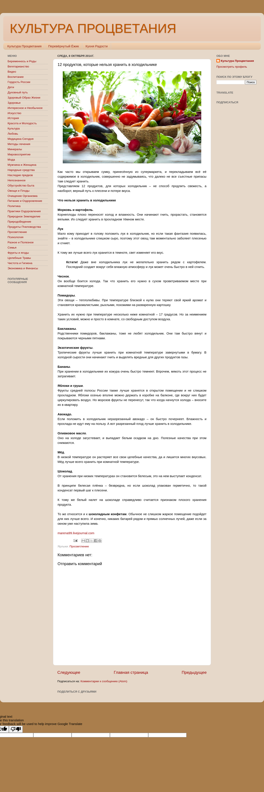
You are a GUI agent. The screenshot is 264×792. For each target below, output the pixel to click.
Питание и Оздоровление (25, 200)
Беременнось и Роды (22, 61)
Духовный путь (18, 92)
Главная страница (131, 672)
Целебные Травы (19, 258)
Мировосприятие (19, 154)
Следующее (68, 672)
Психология (15, 237)
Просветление (79, 546)
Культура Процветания (24, 46)
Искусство (14, 113)
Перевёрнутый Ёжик (63, 46)
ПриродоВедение (19, 221)
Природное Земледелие (24, 216)
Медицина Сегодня (21, 138)
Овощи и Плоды (18, 190)
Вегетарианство (18, 66)
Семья (12, 247)
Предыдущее (194, 672)
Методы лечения (19, 144)
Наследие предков (20, 175)
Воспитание (16, 76)
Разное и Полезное (21, 242)
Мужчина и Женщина (22, 164)
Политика (14, 206)
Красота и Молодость (22, 123)
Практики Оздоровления (24, 211)
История (13, 118)
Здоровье (14, 102)
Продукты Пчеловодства (24, 226)
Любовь (13, 133)
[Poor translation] (16, 729)
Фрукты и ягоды (18, 252)
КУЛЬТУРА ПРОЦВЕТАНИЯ (93, 28)
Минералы (15, 149)
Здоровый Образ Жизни (24, 97)
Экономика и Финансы (23, 268)
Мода (11, 159)
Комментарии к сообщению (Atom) (103, 681)
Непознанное (17, 180)
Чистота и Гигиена (20, 263)
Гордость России (19, 82)
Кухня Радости (96, 46)
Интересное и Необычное (25, 108)
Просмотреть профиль (231, 66)
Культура (14, 128)
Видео (12, 71)
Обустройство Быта (21, 185)
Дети (11, 87)
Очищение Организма (22, 196)
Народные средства (21, 170)
